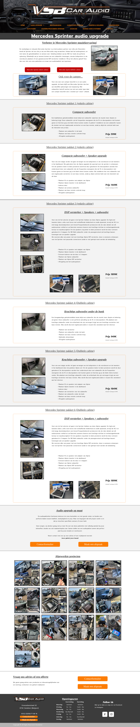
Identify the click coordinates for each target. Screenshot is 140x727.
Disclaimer (39, 725)
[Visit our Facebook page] (104, 714)
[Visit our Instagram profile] (111, 714)
